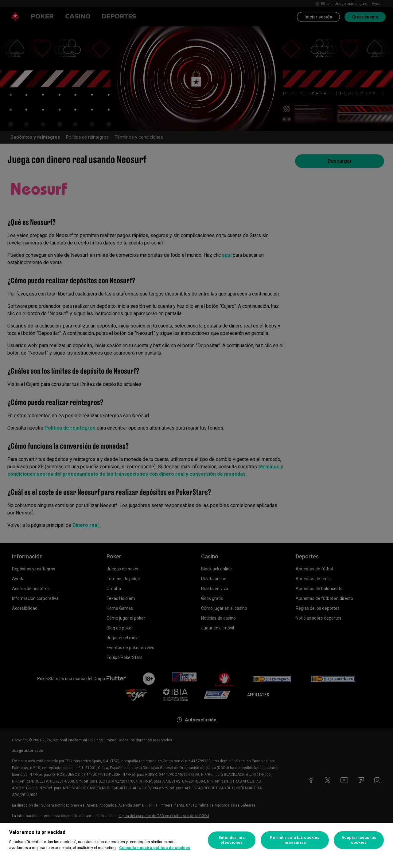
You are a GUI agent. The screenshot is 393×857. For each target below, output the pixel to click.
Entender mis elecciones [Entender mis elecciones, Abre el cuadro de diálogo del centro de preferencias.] (232, 840)
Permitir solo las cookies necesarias (294, 840)
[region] (196, 840)
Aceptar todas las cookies (358, 840)
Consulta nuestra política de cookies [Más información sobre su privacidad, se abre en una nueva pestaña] (154, 847)
